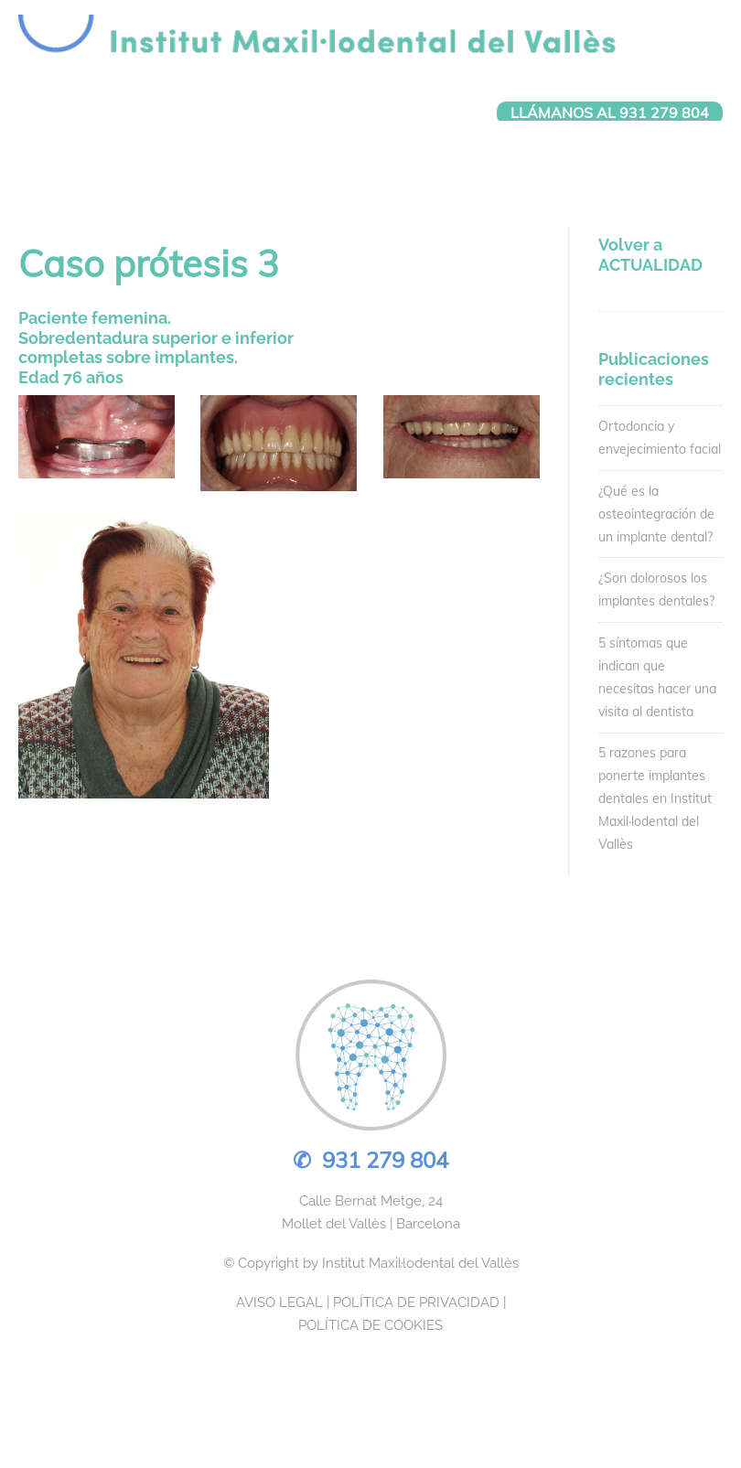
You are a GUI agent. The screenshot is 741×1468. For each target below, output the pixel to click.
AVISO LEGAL (279, 1302)
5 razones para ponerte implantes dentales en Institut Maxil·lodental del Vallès (655, 799)
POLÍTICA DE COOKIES (370, 1325)
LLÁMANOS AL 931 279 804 (609, 112)
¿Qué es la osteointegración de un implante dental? (656, 514)
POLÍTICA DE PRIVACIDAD (416, 1302)
